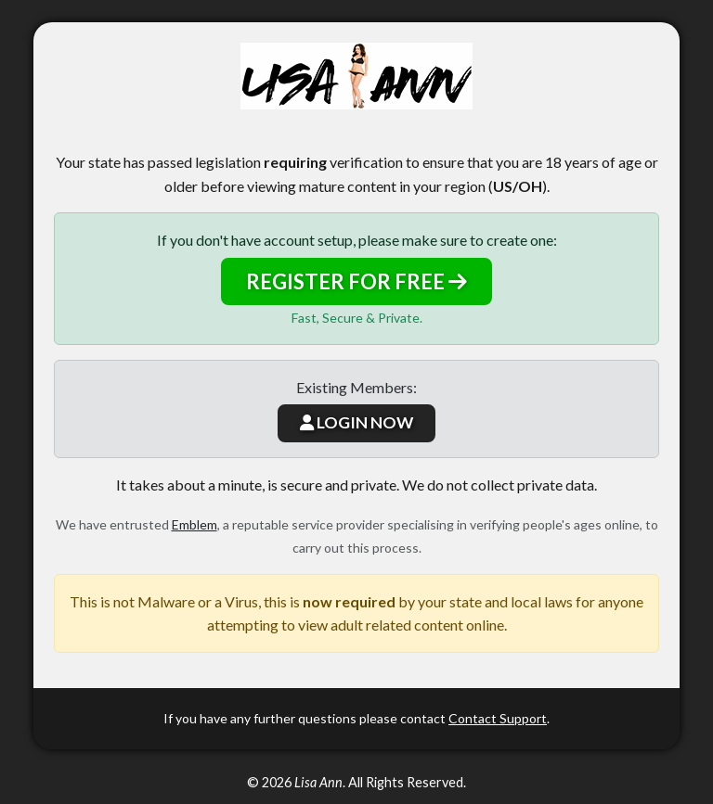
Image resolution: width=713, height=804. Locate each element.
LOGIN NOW (356, 422)
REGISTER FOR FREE (356, 281)
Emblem (194, 524)
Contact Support (497, 718)
